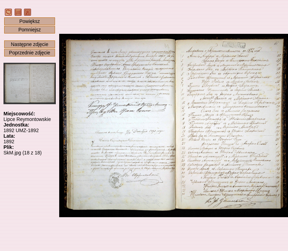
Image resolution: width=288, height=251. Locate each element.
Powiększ (29, 21)
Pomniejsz (29, 29)
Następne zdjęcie (29, 44)
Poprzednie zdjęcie (29, 52)
